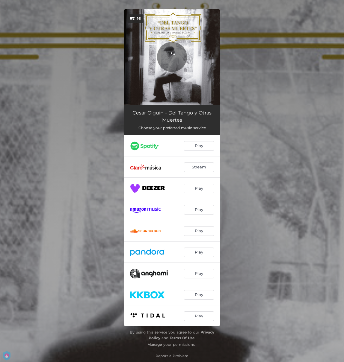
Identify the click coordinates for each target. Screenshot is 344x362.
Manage (154, 344)
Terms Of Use (182, 338)
